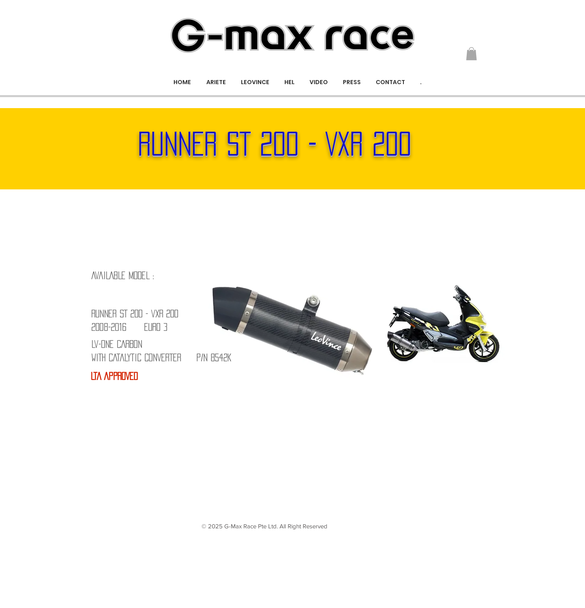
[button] (471, 53)
